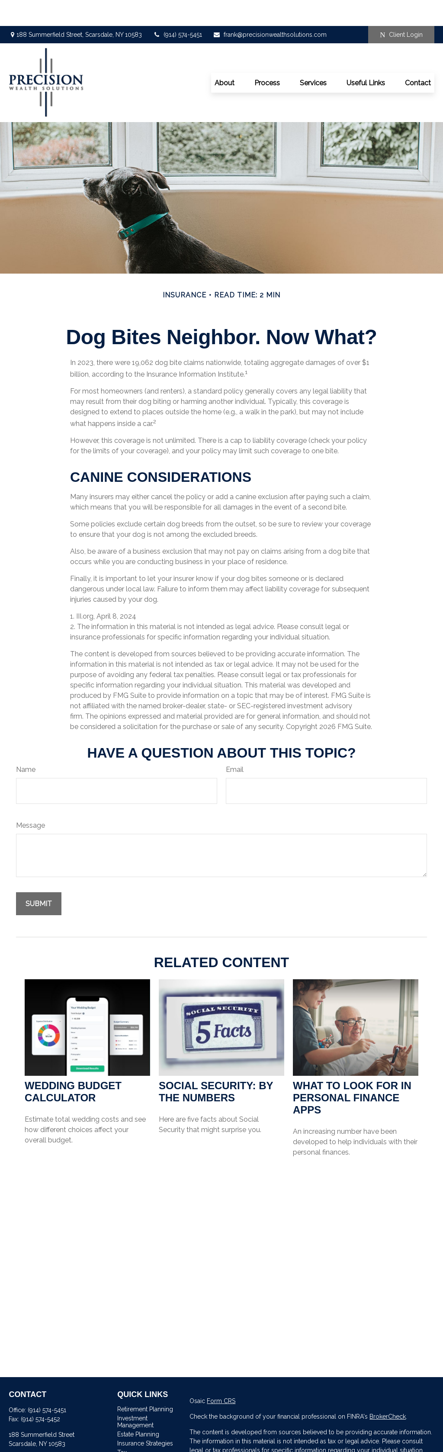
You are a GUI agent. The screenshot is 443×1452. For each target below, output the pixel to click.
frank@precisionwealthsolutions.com (270, 8)
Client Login (401, 9)
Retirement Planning (145, 1383)
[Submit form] (38, 877)
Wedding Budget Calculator (73, 1066)
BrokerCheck (387, 1390)
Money (127, 1435)
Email (235, 743)
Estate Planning (138, 1408)
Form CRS (221, 1374)
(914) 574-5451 (177, 8)
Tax (122, 1426)
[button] (224, 57)
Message (30, 799)
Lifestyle (129, 1444)
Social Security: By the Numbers (216, 1066)
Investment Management (135, 1396)
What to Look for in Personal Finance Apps (352, 1072)
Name (25, 743)
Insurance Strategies (145, 1417)
